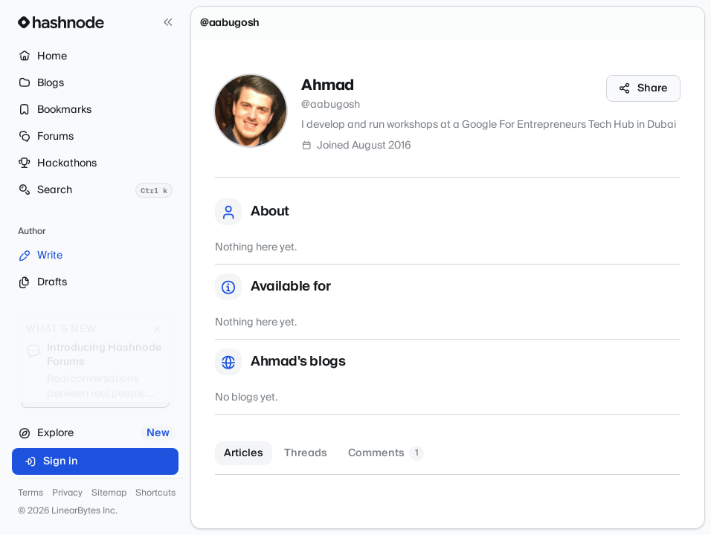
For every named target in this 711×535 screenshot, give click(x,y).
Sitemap (108, 493)
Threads (305, 453)
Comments (386, 453)
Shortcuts (155, 493)
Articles (243, 453)
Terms (30, 493)
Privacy (67, 493)
